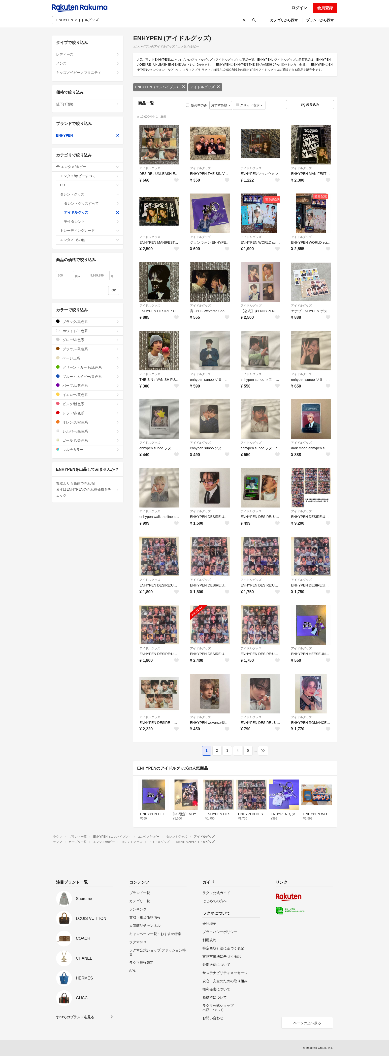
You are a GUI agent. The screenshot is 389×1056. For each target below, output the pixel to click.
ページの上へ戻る (307, 1023)
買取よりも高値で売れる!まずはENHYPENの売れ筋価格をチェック (87, 489)
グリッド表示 (249, 105)
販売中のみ (196, 105)
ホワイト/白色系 (87, 331)
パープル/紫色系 (87, 385)
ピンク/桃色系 (87, 404)
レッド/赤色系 (87, 413)
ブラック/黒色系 (87, 321)
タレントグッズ (89, 194)
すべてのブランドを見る (75, 1017)
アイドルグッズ (205, 87)
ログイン (299, 8)
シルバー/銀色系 (87, 431)
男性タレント (91, 222)
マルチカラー (87, 449)
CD (89, 185)
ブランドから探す (320, 20)
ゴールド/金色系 (87, 440)
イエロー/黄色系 (87, 394)
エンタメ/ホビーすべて (89, 176)
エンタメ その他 (89, 240)
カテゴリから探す (284, 20)
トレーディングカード (89, 231)
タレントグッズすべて (91, 203)
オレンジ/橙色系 (87, 422)
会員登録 (325, 8)
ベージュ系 (87, 358)
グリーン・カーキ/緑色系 (87, 367)
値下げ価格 (87, 104)
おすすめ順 (220, 105)
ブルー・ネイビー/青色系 (87, 376)
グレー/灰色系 (87, 340)
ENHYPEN (87, 135)
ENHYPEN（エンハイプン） (160, 87)
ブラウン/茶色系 (87, 349)
